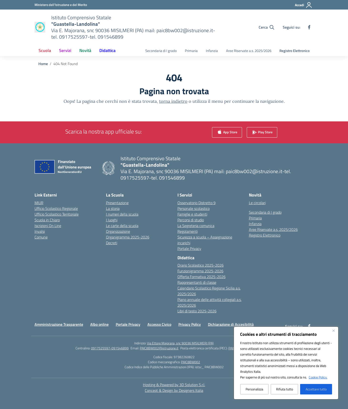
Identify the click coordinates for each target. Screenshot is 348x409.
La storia (113, 208)
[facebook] (309, 27)
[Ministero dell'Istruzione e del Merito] (61, 4)
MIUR (39, 203)
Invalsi (40, 231)
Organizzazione (118, 231)
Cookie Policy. (318, 377)
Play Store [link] (262, 132)
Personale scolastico (193, 208)
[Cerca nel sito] (266, 27)
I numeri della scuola (122, 214)
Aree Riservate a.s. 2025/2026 (248, 50)
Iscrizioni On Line (48, 225)
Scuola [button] (45, 50)
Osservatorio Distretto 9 (196, 203)
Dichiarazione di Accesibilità (231, 324)
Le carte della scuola (122, 225)
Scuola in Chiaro (47, 220)
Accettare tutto (316, 389)
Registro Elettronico (294, 50)
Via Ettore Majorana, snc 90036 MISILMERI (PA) (180, 343)
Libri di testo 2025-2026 (197, 311)
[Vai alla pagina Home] (43, 64)
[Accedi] (303, 5)
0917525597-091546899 (110, 348)
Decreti (111, 243)
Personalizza (254, 389)
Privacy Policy (189, 324)
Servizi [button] (65, 50)
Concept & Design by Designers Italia (174, 390)
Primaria (191, 50)
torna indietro (173, 101)
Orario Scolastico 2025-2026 (200, 265)
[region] (286, 362)
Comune (41, 237)
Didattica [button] (107, 50)
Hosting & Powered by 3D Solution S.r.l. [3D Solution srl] (174, 385)
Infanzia (212, 50)
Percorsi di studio (190, 220)
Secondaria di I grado (161, 50)
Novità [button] (85, 50)
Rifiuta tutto (284, 389)
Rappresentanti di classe (196, 282)
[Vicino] (333, 330)
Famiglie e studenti (192, 214)
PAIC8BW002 (190, 361)
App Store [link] (227, 132)
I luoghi (111, 220)
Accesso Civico (159, 324)
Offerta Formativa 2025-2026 (201, 277)
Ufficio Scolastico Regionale (56, 208)
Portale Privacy (189, 248)
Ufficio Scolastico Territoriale (57, 214)
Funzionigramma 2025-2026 (200, 271)
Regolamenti (187, 231)
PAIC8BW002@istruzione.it (159, 348)
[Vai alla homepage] (134, 27)
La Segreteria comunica (195, 225)
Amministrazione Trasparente (59, 324)
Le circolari (257, 203)
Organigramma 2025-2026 (127, 237)
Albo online (99, 324)
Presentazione (117, 203)
